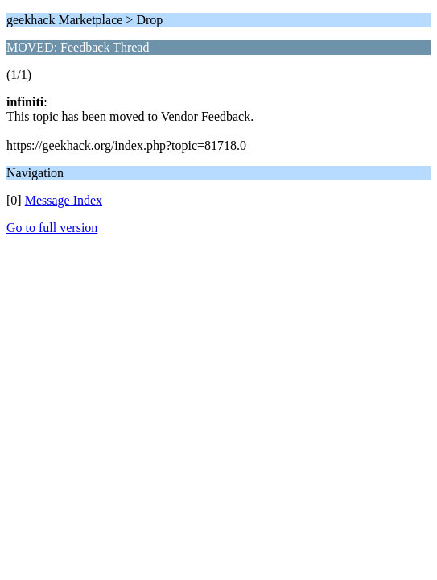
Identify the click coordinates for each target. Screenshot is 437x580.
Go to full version (51, 227)
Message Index (63, 200)
